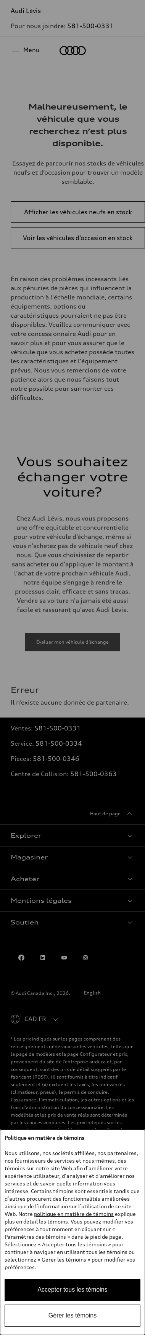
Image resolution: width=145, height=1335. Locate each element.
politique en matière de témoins (74, 1214)
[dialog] (72, 1232)
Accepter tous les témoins (72, 1289)
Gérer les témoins (72, 1315)
